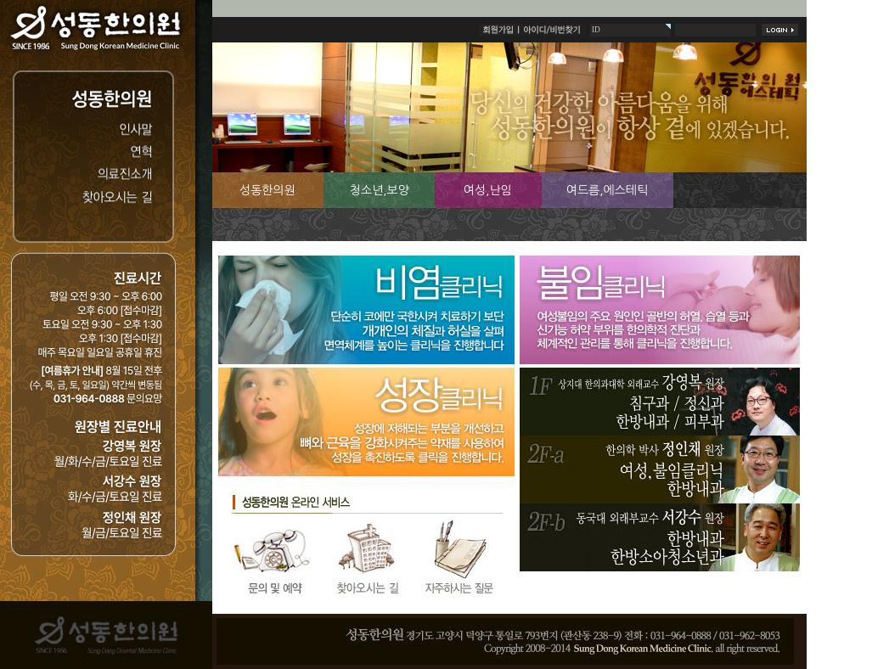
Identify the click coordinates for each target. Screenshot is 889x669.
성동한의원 (267, 190)
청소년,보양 (379, 190)
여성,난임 (488, 190)
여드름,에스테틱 (607, 190)
